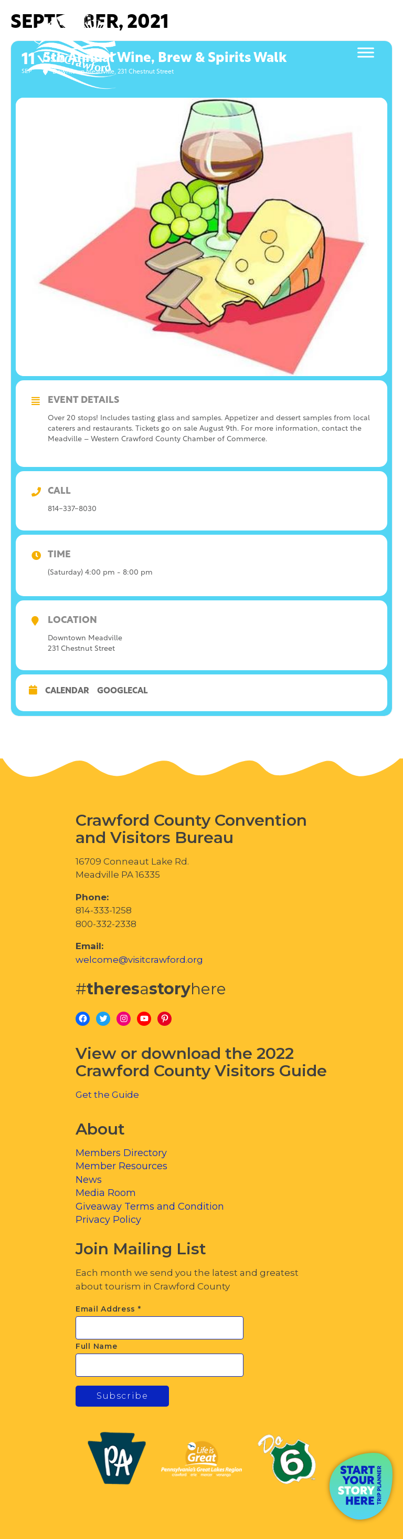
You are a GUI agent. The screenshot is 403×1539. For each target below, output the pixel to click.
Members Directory (121, 1153)
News (89, 1180)
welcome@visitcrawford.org (139, 959)
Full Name (96, 1346)
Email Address (108, 1309)
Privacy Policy (108, 1219)
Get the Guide (107, 1094)
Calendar (67, 691)
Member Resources (121, 1166)
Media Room (106, 1193)
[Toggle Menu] (365, 53)
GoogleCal (122, 691)
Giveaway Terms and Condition (150, 1206)
